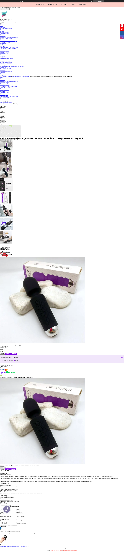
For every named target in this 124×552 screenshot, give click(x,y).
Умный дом (2, 36)
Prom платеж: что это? (5, 68)
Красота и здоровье (4, 32)
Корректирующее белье (5, 39)
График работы (82, 4)
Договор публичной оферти (6, 58)
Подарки (2, 31)
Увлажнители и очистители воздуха (8, 41)
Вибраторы (26, 76)
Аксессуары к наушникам (6, 93)
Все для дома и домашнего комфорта (8, 37)
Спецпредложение (4, 33)
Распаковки (2, 70)
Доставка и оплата (4, 52)
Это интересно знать (5, 65)
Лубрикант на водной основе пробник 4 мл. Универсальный (14, 546)
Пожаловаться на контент (56, 550)
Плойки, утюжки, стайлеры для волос (9, 47)
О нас (1, 54)
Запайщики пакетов (4, 44)
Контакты (2, 56)
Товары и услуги (6, 76)
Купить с (11, 353)
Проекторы (2, 29)
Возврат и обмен (4, 53)
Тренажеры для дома (5, 42)
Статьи (1, 57)
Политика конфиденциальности (70, 550)
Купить (2, 353)
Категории (2, 27)
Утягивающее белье (4, 85)
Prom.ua (68, 548)
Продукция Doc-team (5, 61)
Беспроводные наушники (6, 28)
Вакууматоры (3, 43)
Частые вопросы (4, 95)
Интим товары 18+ (4, 51)
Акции (1, 26)
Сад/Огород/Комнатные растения (8, 48)
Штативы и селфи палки (6, 38)
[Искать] (15, 22)
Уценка (1, 49)
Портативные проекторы (6, 63)
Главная (2, 24)
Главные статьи (3, 60)
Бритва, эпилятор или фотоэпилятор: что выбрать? (12, 66)
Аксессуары (3, 34)
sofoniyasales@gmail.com (6, 102)
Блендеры (2, 46)
